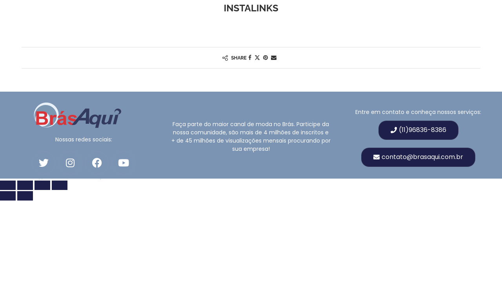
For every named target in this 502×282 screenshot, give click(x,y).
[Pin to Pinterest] (265, 58)
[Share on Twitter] (257, 58)
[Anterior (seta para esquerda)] (8, 196)
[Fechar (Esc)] (59, 185)
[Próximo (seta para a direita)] (25, 196)
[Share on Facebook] (249, 58)
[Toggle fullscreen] (25, 185)
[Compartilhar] (42, 185)
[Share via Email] (273, 58)
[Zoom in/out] (8, 185)
